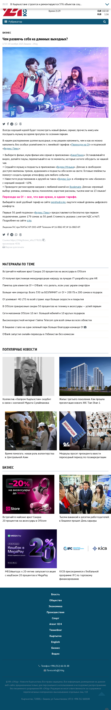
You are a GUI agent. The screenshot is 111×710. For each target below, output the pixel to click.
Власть (55, 594)
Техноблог (55, 630)
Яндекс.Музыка (65, 167)
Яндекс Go (64, 178)
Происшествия (55, 612)
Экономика (55, 606)
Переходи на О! (80, 144)
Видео (55, 653)
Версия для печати (13, 247)
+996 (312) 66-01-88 (59, 666)
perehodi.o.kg (58, 202)
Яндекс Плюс (11, 148)
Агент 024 (55, 624)
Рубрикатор (13, 21)
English (55, 641)
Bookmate (75, 186)
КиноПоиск (77, 155)
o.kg (29, 220)
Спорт (55, 618)
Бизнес (6, 32)
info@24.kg (58, 670)
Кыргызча (55, 636)
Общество (55, 600)
